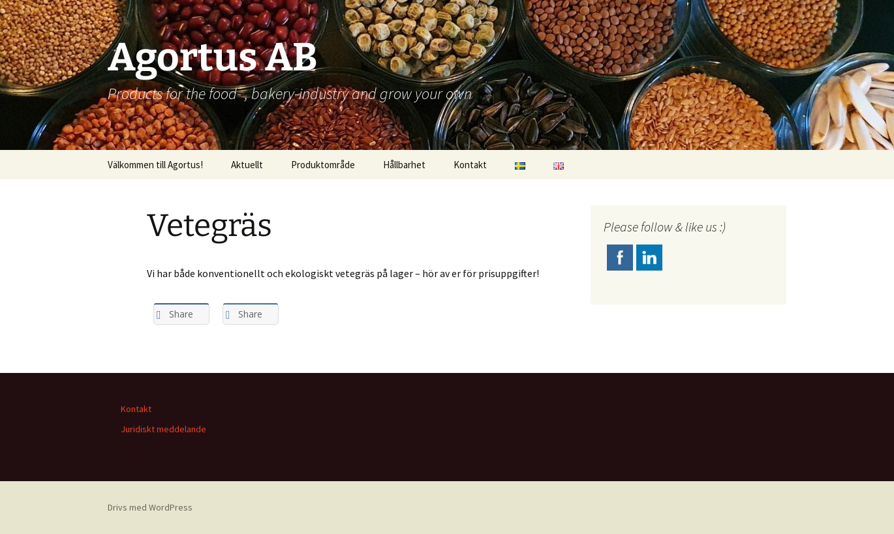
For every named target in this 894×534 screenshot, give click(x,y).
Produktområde (323, 164)
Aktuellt (247, 164)
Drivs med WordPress (150, 507)
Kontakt (470, 164)
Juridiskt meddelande (163, 429)
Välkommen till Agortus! (155, 164)
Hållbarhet (404, 164)
